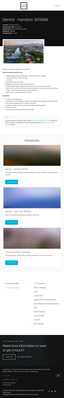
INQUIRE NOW (6, 355)
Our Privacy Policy (7, 384)
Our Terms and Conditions (9, 382)
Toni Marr (35, 120)
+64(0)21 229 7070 (45, 120)
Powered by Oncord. (33, 394)
